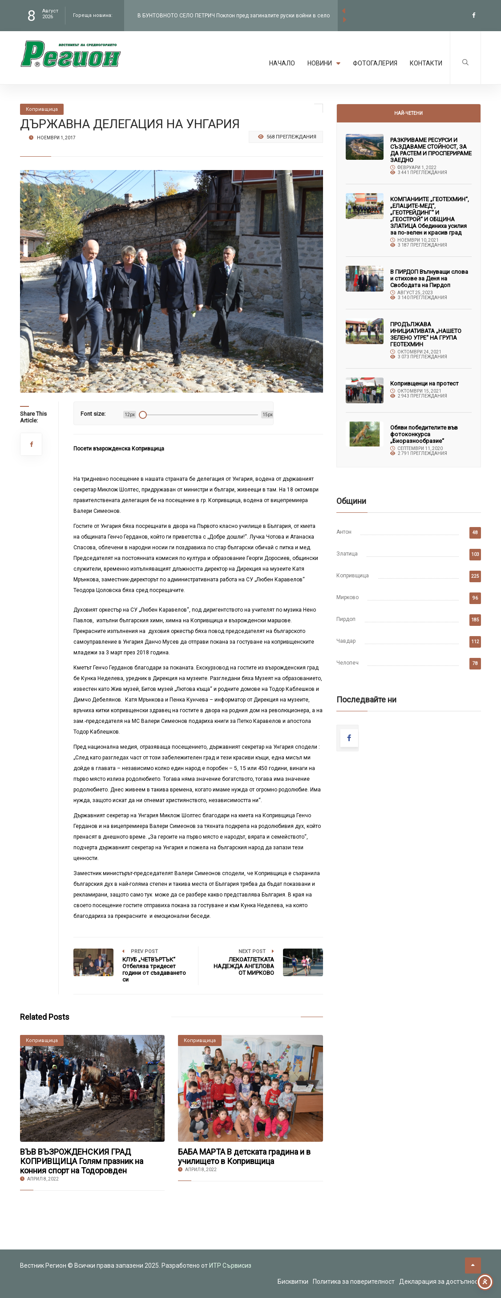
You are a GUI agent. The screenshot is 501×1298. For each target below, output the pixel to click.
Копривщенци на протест (424, 383)
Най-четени (408, 113)
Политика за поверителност (354, 1281)
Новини (323, 63)
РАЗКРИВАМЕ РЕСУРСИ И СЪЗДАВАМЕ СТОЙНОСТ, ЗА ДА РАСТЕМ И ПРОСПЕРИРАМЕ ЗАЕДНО (431, 150)
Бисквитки (293, 1281)
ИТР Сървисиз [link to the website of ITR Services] (230, 1265)
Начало (282, 63)
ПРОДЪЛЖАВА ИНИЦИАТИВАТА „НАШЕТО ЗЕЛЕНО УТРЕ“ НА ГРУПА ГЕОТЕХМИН (425, 334)
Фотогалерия (375, 63)
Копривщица (352, 575)
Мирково (347, 597)
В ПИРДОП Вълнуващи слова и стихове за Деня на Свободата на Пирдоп (429, 278)
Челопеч (347, 663)
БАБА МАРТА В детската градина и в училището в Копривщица (244, 1156)
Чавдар (346, 641)
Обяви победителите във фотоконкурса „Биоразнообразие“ (424, 434)
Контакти (426, 63)
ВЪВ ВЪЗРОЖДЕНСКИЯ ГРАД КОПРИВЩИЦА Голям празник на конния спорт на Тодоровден (81, 1161)
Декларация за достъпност (440, 1281)
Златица (347, 554)
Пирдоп (346, 619)
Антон (344, 532)
